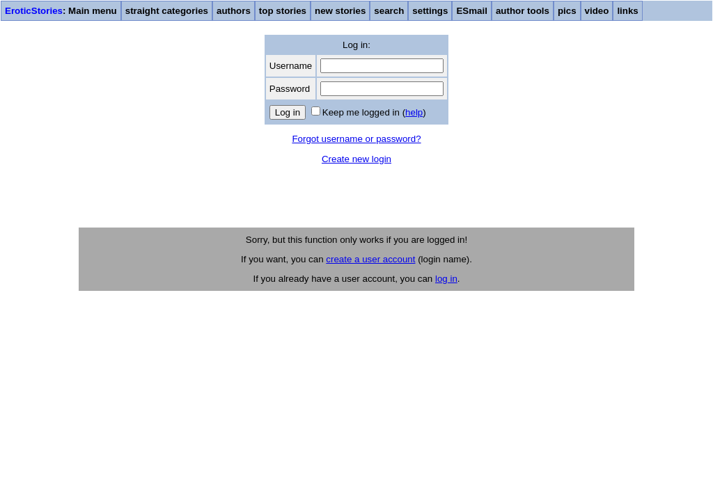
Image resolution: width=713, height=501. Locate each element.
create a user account (370, 259)
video (597, 11)
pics (567, 11)
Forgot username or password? (356, 139)
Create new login (356, 159)
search (389, 11)
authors (234, 11)
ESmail (471, 11)
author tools (522, 11)
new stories (340, 11)
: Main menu (61, 11)
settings (430, 11)
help (414, 112)
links (627, 11)
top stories (282, 11)
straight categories (166, 11)
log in (446, 278)
